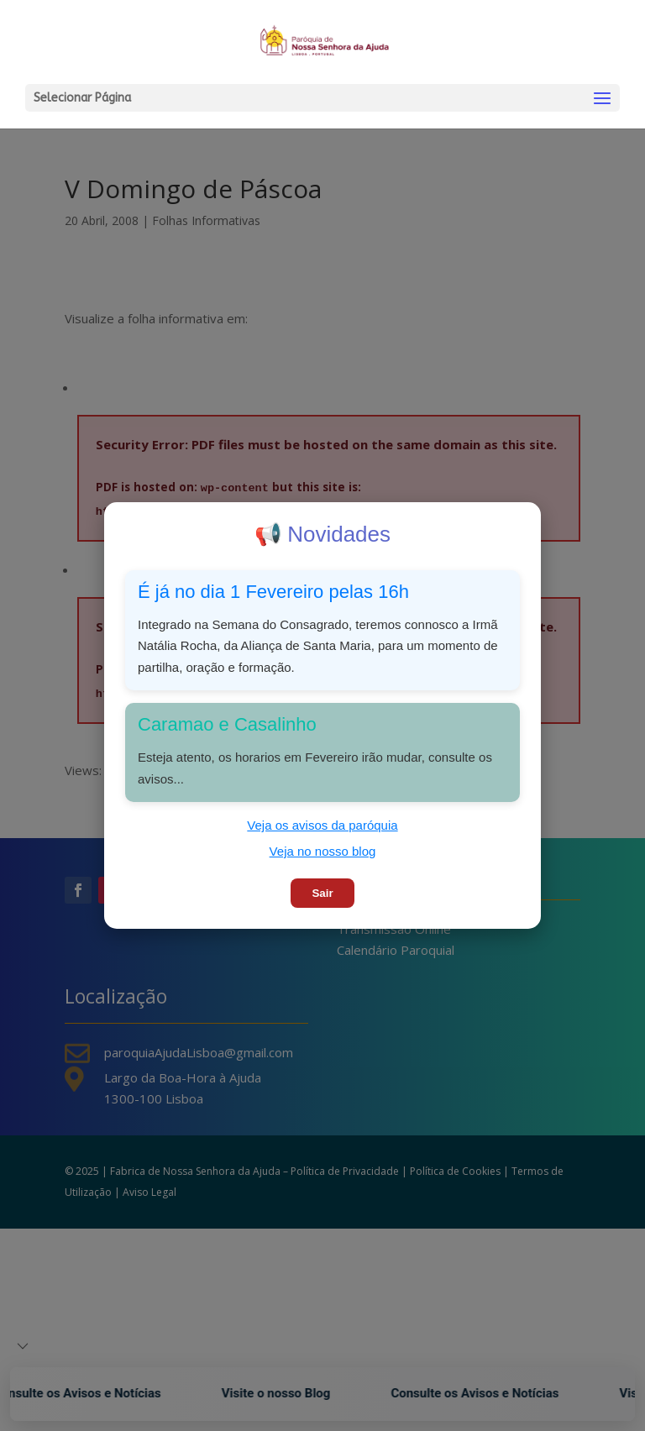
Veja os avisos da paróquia (322, 825)
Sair (322, 893)
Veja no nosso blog (323, 851)
